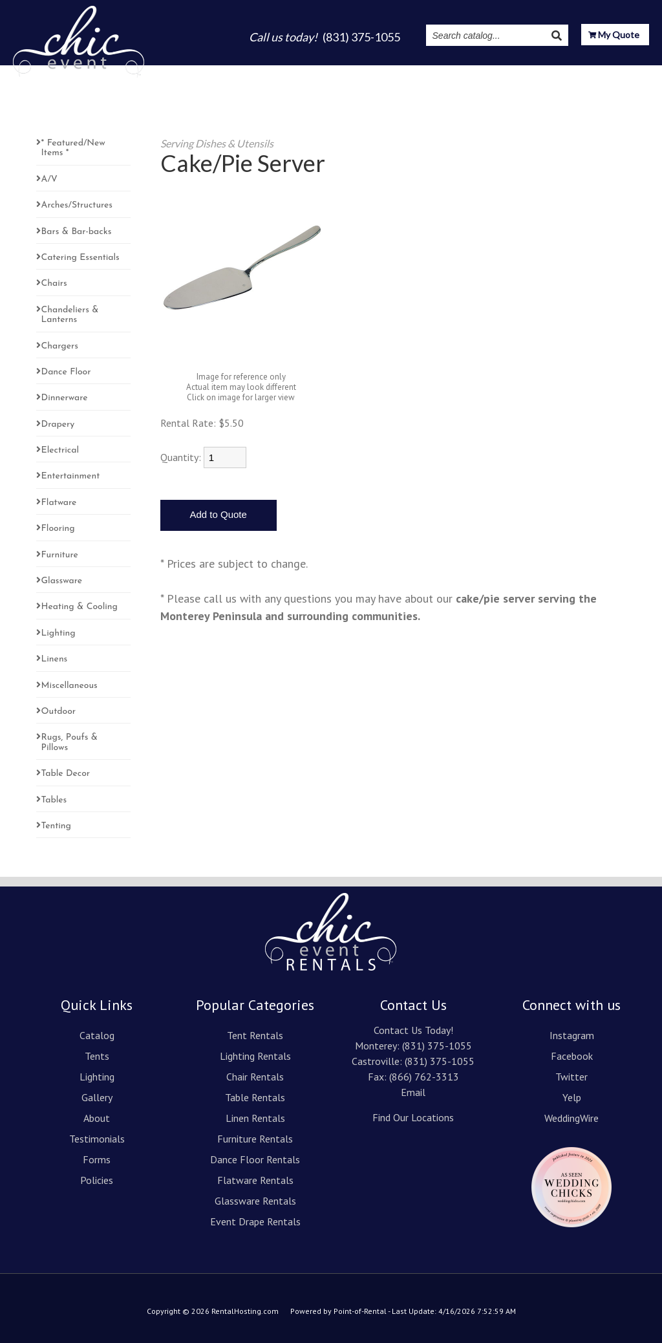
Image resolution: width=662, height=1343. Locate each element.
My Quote (613, 35)
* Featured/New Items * (73, 148)
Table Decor (66, 774)
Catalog (208, 72)
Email (413, 1092)
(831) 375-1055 (437, 1045)
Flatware (59, 503)
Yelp (571, 1097)
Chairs (54, 283)
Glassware (61, 581)
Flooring (58, 528)
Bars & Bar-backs (76, 232)
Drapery (58, 424)
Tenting (56, 826)
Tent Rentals (255, 1035)
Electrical (60, 450)
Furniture (59, 555)
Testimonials (441, 72)
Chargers (59, 346)
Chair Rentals (255, 1076)
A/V (49, 179)
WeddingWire (571, 1118)
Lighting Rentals (255, 1055)
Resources (570, 72)
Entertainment (70, 476)
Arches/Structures (76, 205)
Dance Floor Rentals (255, 1159)
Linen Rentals (255, 1118)
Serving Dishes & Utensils (216, 143)
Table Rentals (255, 1097)
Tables (54, 800)
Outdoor (58, 711)
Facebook (572, 1055)
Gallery (342, 72)
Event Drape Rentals (255, 1221)
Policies (96, 1180)
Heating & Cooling (79, 607)
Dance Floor (66, 372)
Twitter (571, 1076)
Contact (629, 72)
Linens (54, 659)
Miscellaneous (69, 686)
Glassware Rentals (255, 1200)
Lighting (295, 72)
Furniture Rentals (255, 1138)
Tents (252, 72)
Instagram (507, 72)
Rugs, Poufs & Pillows (69, 742)
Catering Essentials (80, 258)
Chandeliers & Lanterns (70, 315)
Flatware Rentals (255, 1180)
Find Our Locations (413, 1117)
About (385, 72)
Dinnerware (64, 398)
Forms (97, 1159)
